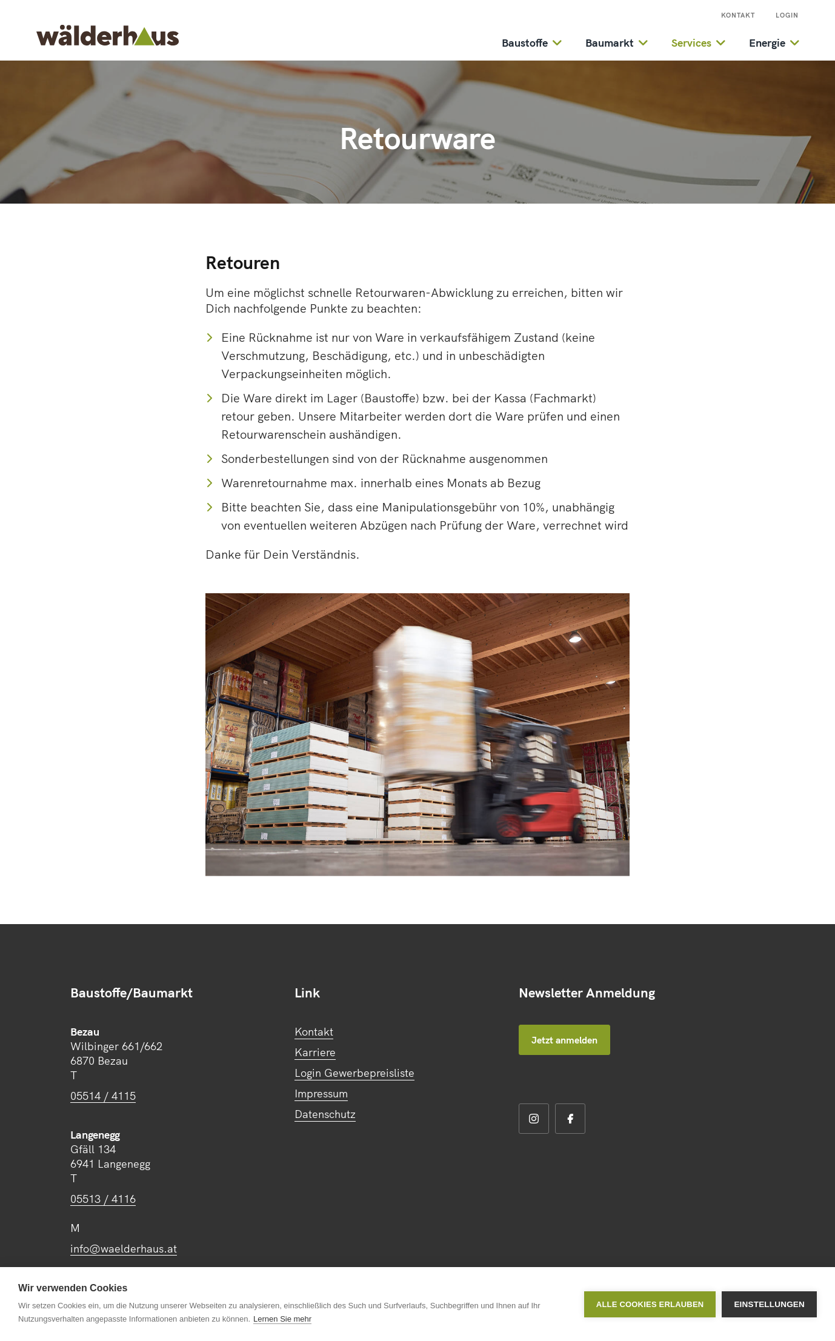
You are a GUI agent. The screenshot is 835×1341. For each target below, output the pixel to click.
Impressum (321, 1093)
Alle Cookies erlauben (650, 1304)
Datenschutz (325, 1114)
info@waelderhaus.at (123, 1249)
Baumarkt (609, 43)
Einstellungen (769, 1304)
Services (691, 43)
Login (787, 15)
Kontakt (738, 15)
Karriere (315, 1052)
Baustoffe (525, 43)
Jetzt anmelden (564, 1040)
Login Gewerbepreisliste (354, 1073)
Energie (767, 43)
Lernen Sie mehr (282, 1318)
